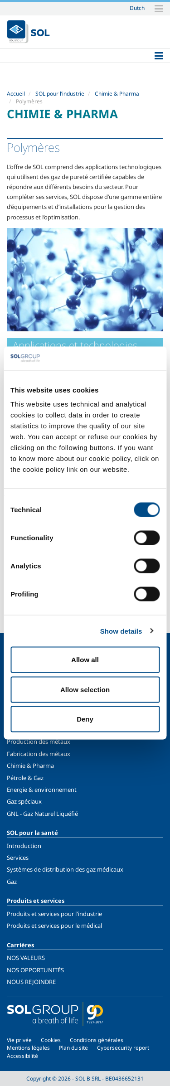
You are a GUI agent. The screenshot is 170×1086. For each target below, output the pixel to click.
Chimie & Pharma (117, 93)
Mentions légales (28, 1048)
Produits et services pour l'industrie (54, 914)
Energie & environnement (42, 789)
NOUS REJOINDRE (31, 982)
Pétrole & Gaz (25, 778)
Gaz (12, 882)
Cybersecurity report (123, 1048)
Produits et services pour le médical (54, 925)
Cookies (51, 1040)
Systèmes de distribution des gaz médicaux (65, 869)
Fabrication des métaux (38, 754)
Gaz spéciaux (24, 801)
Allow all (85, 660)
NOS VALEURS (26, 958)
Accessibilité (22, 1056)
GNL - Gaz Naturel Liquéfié (42, 814)
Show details (121, 631)
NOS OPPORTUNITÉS (35, 970)
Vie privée (19, 1040)
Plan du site (73, 1048)
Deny (85, 719)
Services (18, 857)
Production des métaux (38, 741)
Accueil (16, 93)
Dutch (137, 7)
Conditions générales (96, 1040)
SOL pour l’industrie (59, 93)
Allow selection (85, 689)
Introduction (24, 846)
